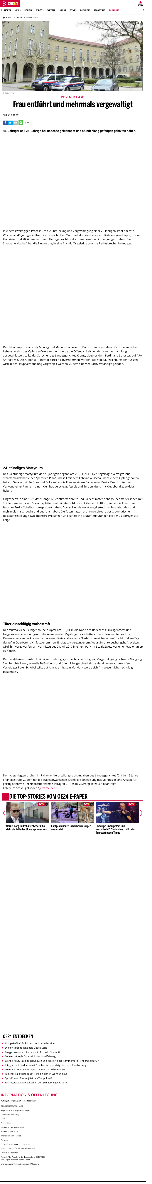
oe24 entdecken (18, 1036)
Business (85, 10)
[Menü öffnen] (4, 3)
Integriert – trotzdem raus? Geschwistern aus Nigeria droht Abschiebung (44, 1065)
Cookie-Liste (6, 1123)
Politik (28, 10)
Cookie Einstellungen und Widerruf (15, 1144)
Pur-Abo (4, 1140)
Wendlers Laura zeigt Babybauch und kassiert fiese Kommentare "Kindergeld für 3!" (50, 1060)
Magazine (99, 10)
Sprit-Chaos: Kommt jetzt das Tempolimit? (27, 1078)
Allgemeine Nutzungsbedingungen (15, 1110)
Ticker (7, 10)
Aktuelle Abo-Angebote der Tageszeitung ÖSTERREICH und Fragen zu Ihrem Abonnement (23, 1158)
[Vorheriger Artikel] (6, 813)
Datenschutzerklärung (10, 1114)
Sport (62, 10)
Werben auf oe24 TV (9, 1131)
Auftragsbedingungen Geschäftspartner (18, 1100)
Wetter (51, 10)
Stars (73, 10)
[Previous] (2, 10)
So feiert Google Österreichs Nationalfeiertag (29, 1056)
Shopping (114, 10)
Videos (40, 10)
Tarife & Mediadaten (9, 1152)
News (18, 10)
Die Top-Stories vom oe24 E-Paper (48, 797)
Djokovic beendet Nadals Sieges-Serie (24, 1047)
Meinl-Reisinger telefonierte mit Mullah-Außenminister (34, 1069)
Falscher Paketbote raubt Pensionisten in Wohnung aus (34, 1073)
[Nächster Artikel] (139, 813)
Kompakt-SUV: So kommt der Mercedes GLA (28, 1043)
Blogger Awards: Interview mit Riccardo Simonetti (31, 1052)
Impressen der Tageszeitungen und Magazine (20, 1164)
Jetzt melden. (47, 788)
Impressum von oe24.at (11, 1135)
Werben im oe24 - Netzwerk (12, 1127)
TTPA (3, 1119)
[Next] (143, 10)
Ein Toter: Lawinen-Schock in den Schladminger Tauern (34, 1082)
